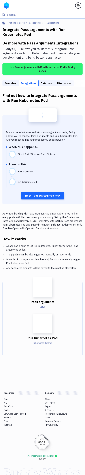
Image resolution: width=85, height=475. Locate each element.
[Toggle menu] (78, 5)
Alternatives (64, 83)
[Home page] (4, 23)
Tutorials (46, 83)
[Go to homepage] (6, 5)
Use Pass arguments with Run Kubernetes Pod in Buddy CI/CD (42, 69)
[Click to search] (42, 14)
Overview (10, 83)
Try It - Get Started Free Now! (42, 195)
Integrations (28, 83)
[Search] (45, 14)
